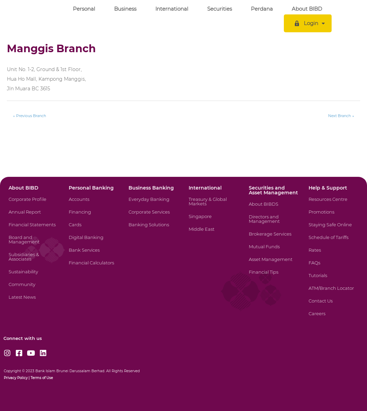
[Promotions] (332, 216)
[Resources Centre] (332, 203)
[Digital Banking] (93, 241)
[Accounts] (93, 203)
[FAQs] (332, 267)
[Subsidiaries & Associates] (32, 261)
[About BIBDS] (273, 208)
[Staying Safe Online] (332, 228)
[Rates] (332, 254)
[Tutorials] (332, 279)
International (171, 8)
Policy (21, 378)
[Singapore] (212, 220)
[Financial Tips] (273, 276)
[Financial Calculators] (93, 267)
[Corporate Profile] (32, 203)
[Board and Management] (32, 243)
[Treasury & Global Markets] (212, 205)
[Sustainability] (32, 276)
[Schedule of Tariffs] (332, 241)
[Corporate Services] (152, 216)
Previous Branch (29, 116)
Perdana (262, 8)
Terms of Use (42, 378)
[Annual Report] (32, 216)
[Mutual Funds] (273, 250)
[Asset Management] (273, 263)
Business (125, 8)
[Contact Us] (332, 305)
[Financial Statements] (32, 228)
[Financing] (93, 216)
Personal (84, 8)
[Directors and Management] (273, 223)
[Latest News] (32, 301)
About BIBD (307, 8)
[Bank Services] (93, 254)
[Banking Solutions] (152, 228)
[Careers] (332, 317)
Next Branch (341, 116)
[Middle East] (212, 233)
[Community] (32, 288)
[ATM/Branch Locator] (332, 292)
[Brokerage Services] (273, 238)
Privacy (10, 378)
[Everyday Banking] (152, 203)
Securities (219, 8)
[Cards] (93, 228)
